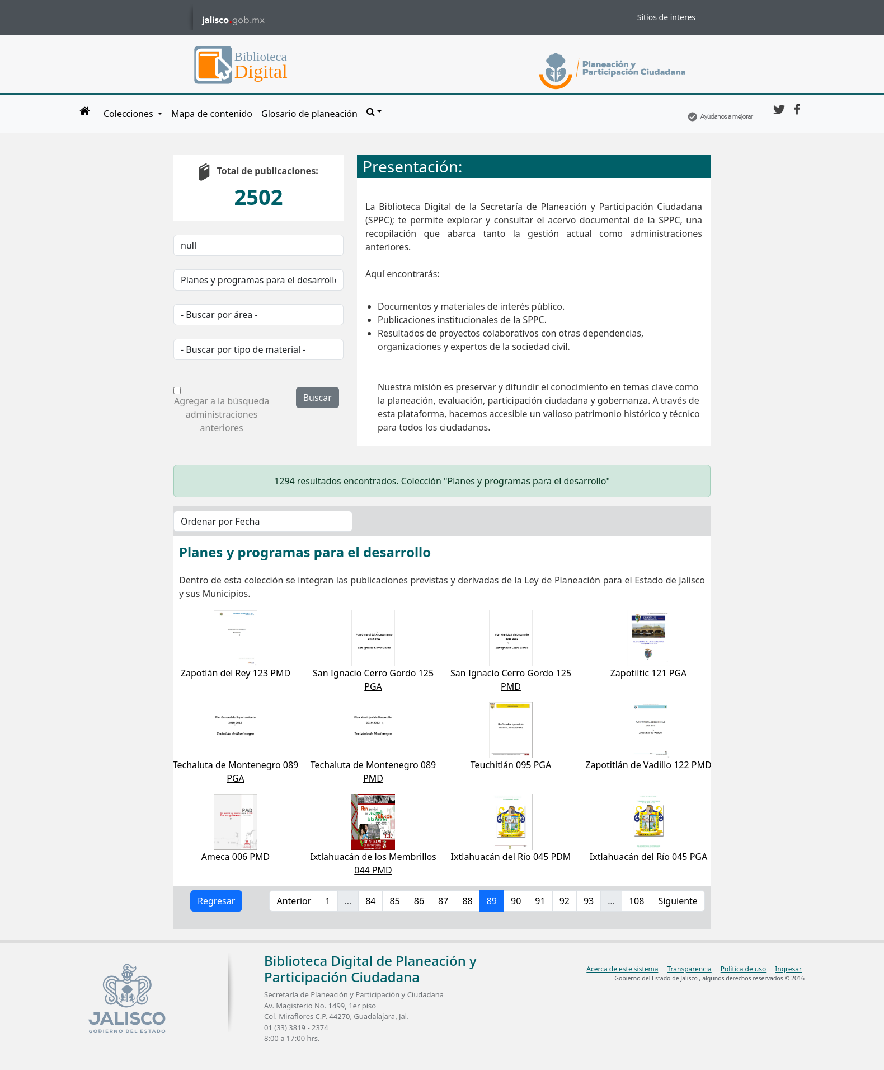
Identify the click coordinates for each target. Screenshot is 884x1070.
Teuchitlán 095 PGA (511, 765)
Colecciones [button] (130, 114)
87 (443, 901)
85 (394, 901)
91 (540, 901)
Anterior (293, 901)
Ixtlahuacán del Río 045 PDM (511, 857)
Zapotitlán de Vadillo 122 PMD (648, 765)
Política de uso (743, 969)
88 (467, 901)
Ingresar (788, 969)
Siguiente (677, 901)
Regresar (216, 901)
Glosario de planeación (309, 114)
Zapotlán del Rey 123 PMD (235, 673)
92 (564, 901)
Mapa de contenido (211, 114)
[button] (374, 111)
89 (492, 901)
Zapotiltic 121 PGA (648, 673)
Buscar (317, 397)
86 (419, 901)
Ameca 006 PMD (235, 857)
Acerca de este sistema (622, 969)
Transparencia (689, 969)
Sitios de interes (666, 17)
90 (516, 901)
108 (636, 901)
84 (370, 901)
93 (589, 901)
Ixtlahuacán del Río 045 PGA (648, 857)
